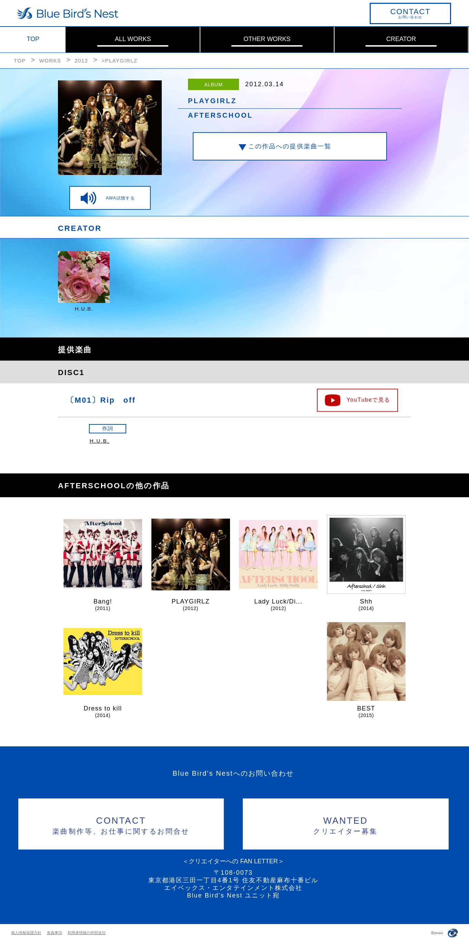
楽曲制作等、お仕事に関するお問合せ (121, 824)
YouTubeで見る (368, 399)
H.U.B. (99, 441)
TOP (33, 39)
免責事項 (54, 933)
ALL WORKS (133, 39)
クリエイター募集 (345, 824)
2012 (81, 60)
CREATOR (401, 39)
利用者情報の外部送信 (87, 933)
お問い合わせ (410, 13)
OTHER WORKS (266, 39)
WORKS (50, 60)
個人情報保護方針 (26, 933)
